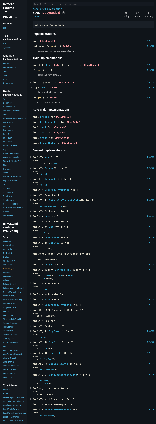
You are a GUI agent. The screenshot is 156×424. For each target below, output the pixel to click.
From (49, 64)
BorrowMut (51, 178)
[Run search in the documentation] (93, 4)
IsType (49, 264)
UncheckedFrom (47, 370)
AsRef (47, 275)
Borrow (49, 168)
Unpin (43, 137)
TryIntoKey (56, 352)
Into (52, 226)
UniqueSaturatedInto (63, 374)
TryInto (54, 342)
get (53, 46)
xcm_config (56, 9)
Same (47, 299)
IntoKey (54, 242)
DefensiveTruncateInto (64, 200)
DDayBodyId (47, 40)
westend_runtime (41, 9)
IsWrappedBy (63, 269)
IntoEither (52, 237)
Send (43, 127)
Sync (43, 132)
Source (36, 16)
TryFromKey (45, 359)
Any (47, 157)
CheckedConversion (57, 189)
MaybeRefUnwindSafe (58, 409)
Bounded (44, 380)
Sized (54, 163)
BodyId (67, 46)
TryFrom (54, 331)
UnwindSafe (47, 142)
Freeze (44, 116)
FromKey (44, 249)
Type (42, 87)
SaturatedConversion (59, 304)
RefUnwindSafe (49, 122)
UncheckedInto (58, 363)
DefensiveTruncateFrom (51, 206)
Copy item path (63, 12)
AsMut (59, 275)
